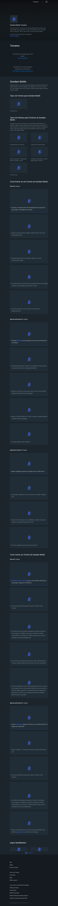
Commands (12, 875)
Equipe (11, 865)
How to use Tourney (14, 872)
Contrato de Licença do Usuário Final (18, 898)
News (11, 877)
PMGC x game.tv (14, 880)
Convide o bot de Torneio (19, 580)
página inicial (21, 832)
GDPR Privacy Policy (14, 893)
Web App (19, 340)
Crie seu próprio (14, 36)
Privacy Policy (13, 890)
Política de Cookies (14, 887)
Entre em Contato (14, 867)
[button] (26, 852)
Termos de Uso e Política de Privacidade (19, 885)
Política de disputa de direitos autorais (19, 895)
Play (11, 862)
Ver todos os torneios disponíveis (23, 71)
